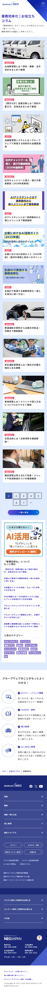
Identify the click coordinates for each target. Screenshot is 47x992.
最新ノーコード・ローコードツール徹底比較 (19, 880)
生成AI (20, 645)
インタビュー (34, 653)
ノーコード (25, 641)
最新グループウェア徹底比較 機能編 (16, 873)
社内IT (34, 649)
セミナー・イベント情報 (32, 693)
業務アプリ (9, 645)
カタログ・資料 (28, 709)
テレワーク (9, 653)
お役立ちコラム (14, 771)
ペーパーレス (10, 649)
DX (6, 656)
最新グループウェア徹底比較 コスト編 (16, 876)
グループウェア (11, 641)
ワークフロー (31, 645)
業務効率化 (23, 649)
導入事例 (25, 726)
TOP (4, 771)
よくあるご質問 (28, 746)
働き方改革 (21, 653)
